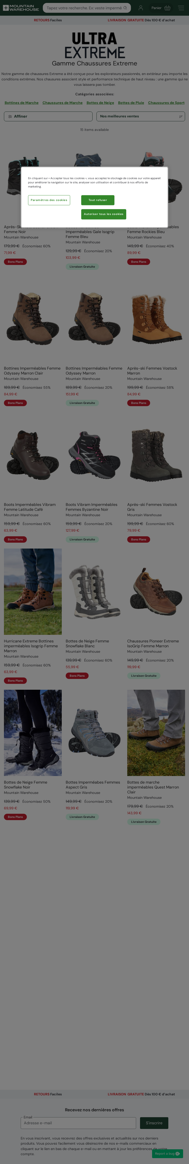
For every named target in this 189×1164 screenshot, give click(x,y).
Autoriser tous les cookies (104, 214)
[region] (94, 197)
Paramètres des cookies (49, 200)
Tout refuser (98, 200)
